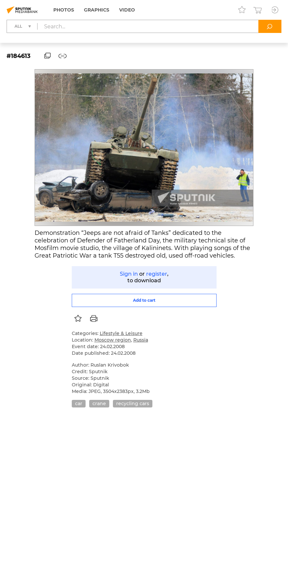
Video (127, 10)
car (78, 403)
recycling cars (132, 403)
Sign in (129, 274)
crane (99, 403)
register (156, 274)
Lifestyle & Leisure (121, 333)
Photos (63, 10)
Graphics (96, 10)
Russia (140, 340)
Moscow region (112, 340)
